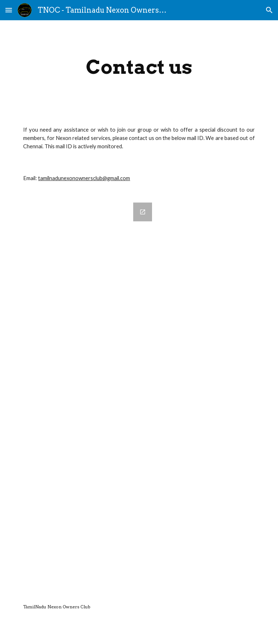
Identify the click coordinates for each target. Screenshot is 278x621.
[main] (139, 67)
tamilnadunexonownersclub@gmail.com (84, 178)
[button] (8, 10)
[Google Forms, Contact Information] (88, 393)
